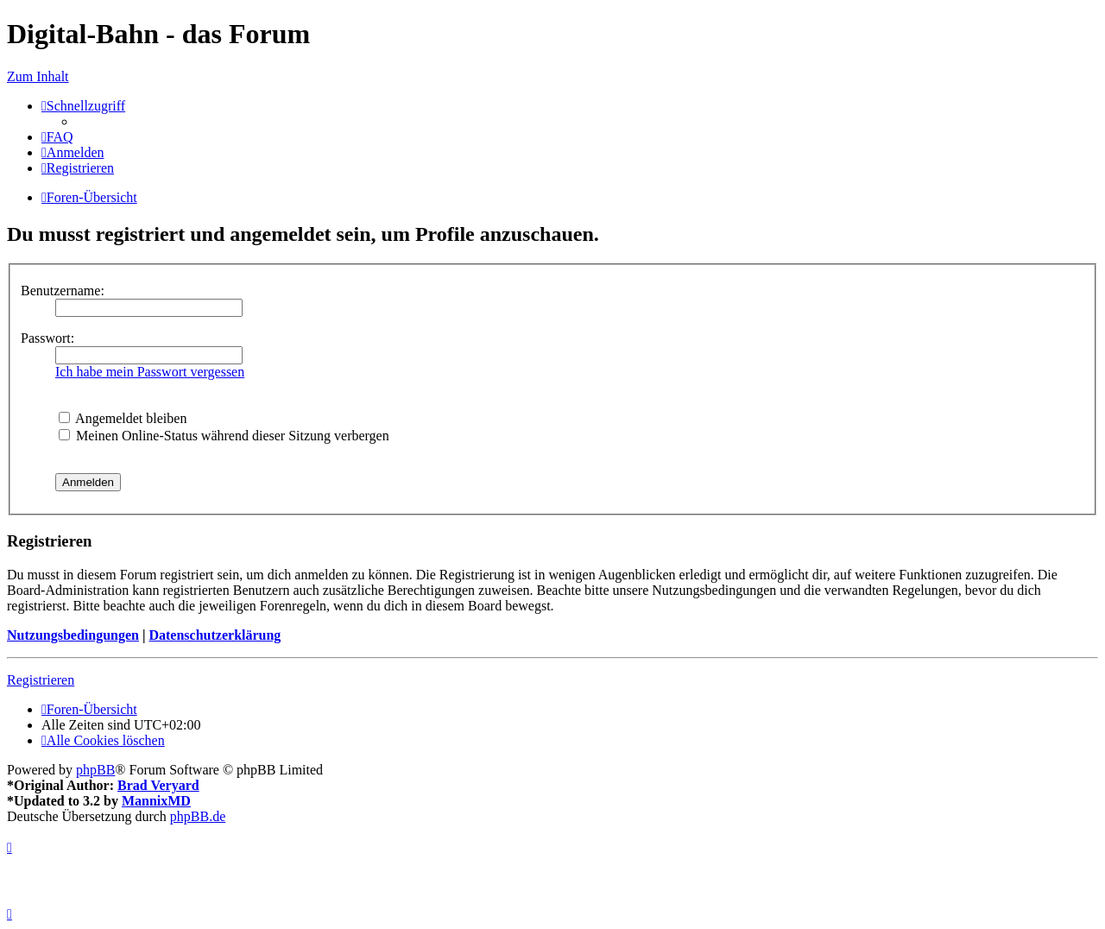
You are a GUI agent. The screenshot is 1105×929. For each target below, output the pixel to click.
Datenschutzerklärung (214, 635)
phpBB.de (197, 816)
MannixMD (156, 800)
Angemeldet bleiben (122, 418)
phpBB (95, 769)
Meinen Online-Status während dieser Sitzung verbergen (224, 435)
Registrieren (40, 680)
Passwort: (47, 338)
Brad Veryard (158, 785)
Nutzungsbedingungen (73, 635)
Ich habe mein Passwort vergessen (149, 371)
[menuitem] (57, 137)
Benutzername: (62, 290)
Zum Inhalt (38, 76)
